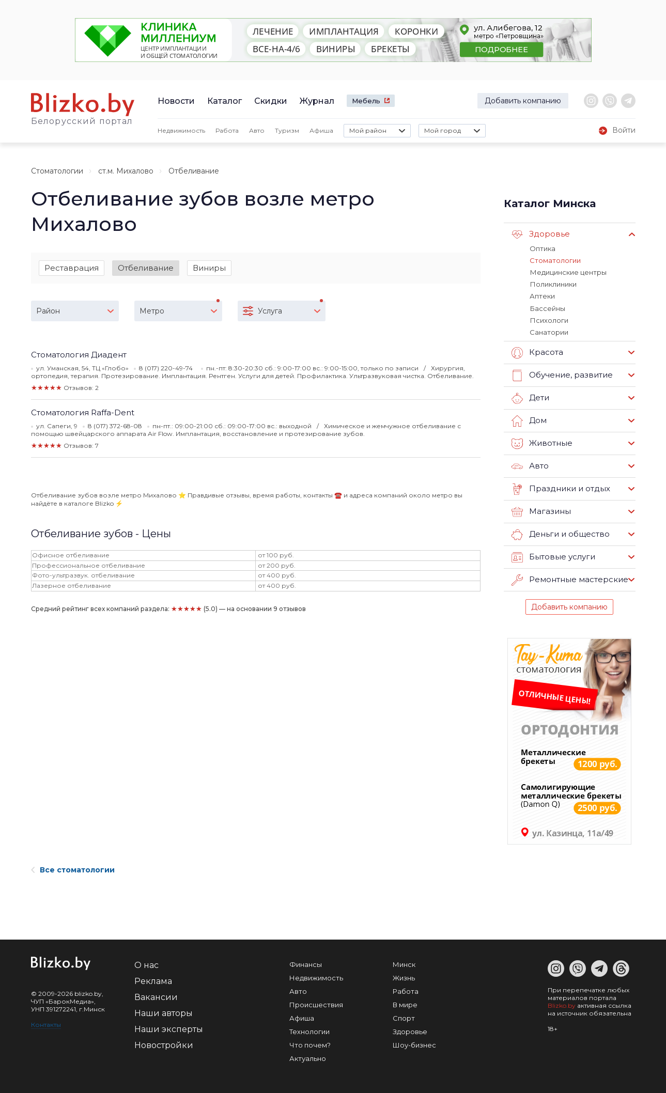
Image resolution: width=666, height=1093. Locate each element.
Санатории (549, 331)
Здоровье (541, 234)
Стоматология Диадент (79, 355)
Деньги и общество (561, 534)
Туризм (287, 130)
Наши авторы (163, 1013)
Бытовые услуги (553, 557)
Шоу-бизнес (414, 1044)
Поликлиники (553, 284)
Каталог (224, 101)
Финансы (305, 964)
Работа (227, 130)
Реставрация (71, 268)
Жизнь (404, 977)
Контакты (46, 1024)
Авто (257, 130)
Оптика (542, 248)
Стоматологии (57, 171)
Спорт (404, 1017)
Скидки (270, 101)
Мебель (366, 101)
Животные (542, 443)
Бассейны (547, 308)
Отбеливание (146, 268)
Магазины (541, 511)
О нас (146, 965)
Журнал (317, 101)
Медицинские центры (568, 272)
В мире (405, 1004)
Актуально (307, 1058)
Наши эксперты (168, 1029)
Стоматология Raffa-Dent (82, 412)
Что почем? (310, 1044)
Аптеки (542, 296)
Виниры (209, 268)
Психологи (549, 320)
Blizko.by (562, 1005)
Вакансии (156, 997)
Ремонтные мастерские (570, 579)
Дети (530, 397)
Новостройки (163, 1045)
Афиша (321, 130)
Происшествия (316, 1004)
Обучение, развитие (562, 375)
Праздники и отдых (561, 488)
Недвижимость (181, 130)
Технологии (309, 1031)
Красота (537, 352)
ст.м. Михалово (125, 171)
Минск (404, 964)
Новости (176, 101)
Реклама (153, 981)
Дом (529, 420)
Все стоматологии (73, 869)
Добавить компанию (523, 100)
